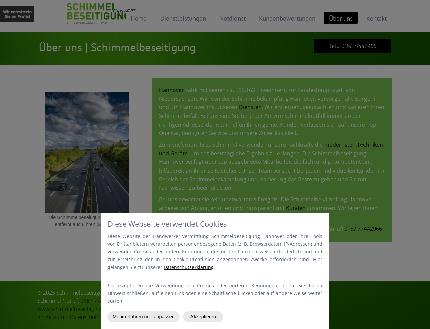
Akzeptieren (203, 316)
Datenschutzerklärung (189, 267)
